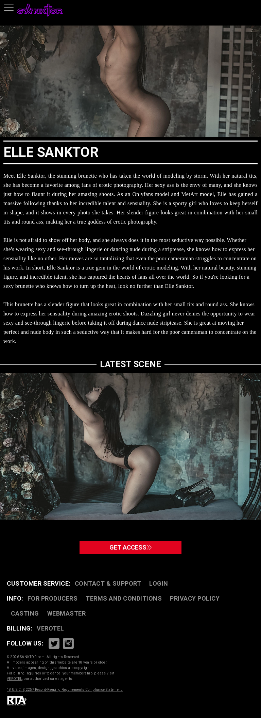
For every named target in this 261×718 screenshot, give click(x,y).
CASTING (25, 613)
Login (158, 583)
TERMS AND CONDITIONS (124, 598)
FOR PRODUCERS (53, 598)
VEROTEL (50, 628)
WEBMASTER (66, 613)
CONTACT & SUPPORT (108, 583)
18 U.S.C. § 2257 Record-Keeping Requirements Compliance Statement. (65, 689)
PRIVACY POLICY (195, 598)
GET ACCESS (130, 547)
